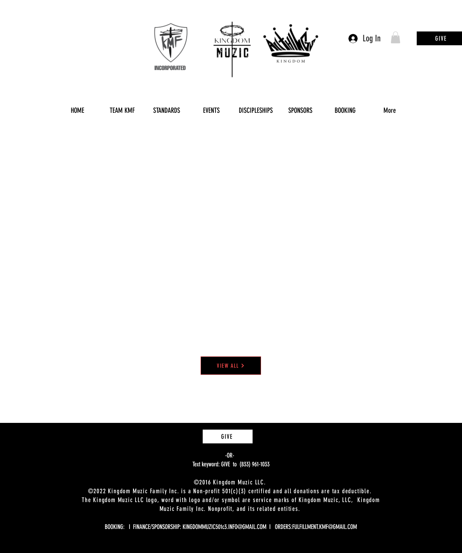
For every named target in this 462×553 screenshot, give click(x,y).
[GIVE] (228, 436)
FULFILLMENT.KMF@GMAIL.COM (324, 527)
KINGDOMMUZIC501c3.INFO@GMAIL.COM (224, 527)
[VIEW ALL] (231, 365)
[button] (395, 37)
